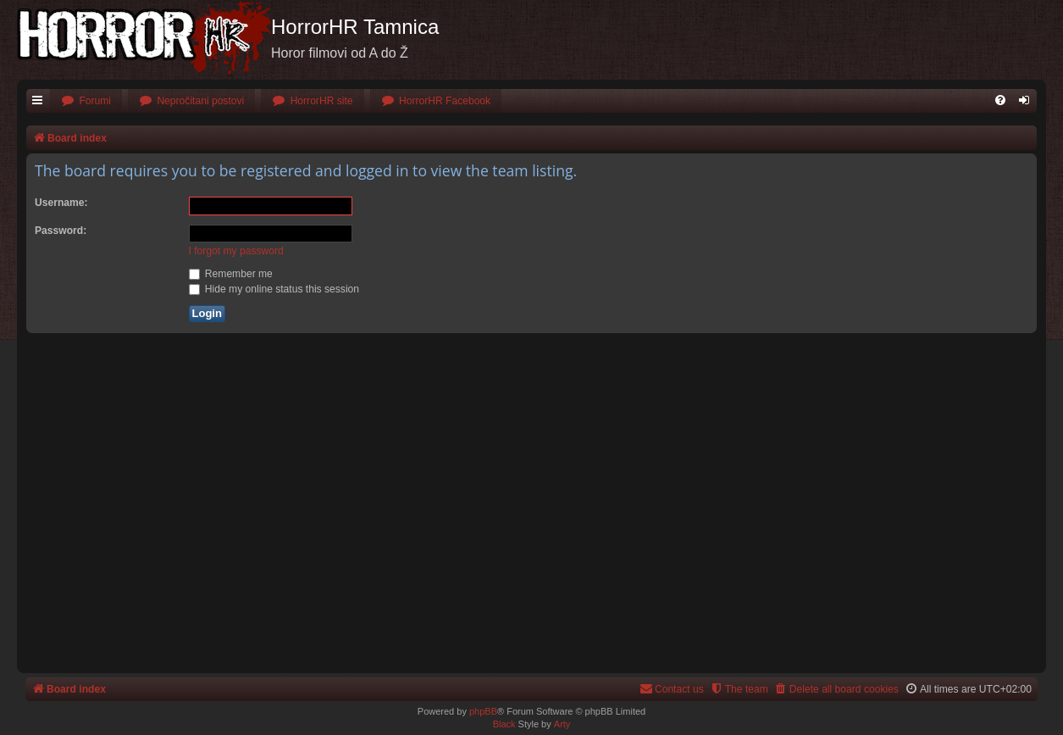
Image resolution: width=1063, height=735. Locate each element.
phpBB (483, 711)
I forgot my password (236, 251)
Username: (61, 203)
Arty (562, 724)
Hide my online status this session (274, 289)
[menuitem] (86, 101)
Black (504, 724)
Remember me (231, 274)
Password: (60, 231)
